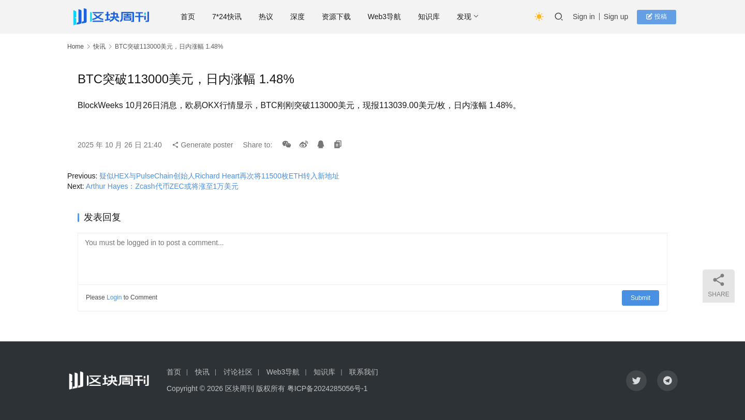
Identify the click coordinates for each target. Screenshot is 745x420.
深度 (305, 16)
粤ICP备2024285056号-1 (327, 388)
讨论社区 (238, 372)
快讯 (99, 46)
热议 (273, 16)
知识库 (437, 16)
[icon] (636, 380)
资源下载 (344, 16)
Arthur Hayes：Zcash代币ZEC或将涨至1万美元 (162, 186)
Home (75, 46)
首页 (196, 16)
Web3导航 (392, 16)
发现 (472, 16)
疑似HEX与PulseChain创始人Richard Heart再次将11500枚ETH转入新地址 (219, 176)
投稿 (659, 16)
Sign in (588, 16)
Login (114, 297)
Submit (641, 297)
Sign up (620, 16)
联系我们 (363, 372)
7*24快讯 (235, 16)
